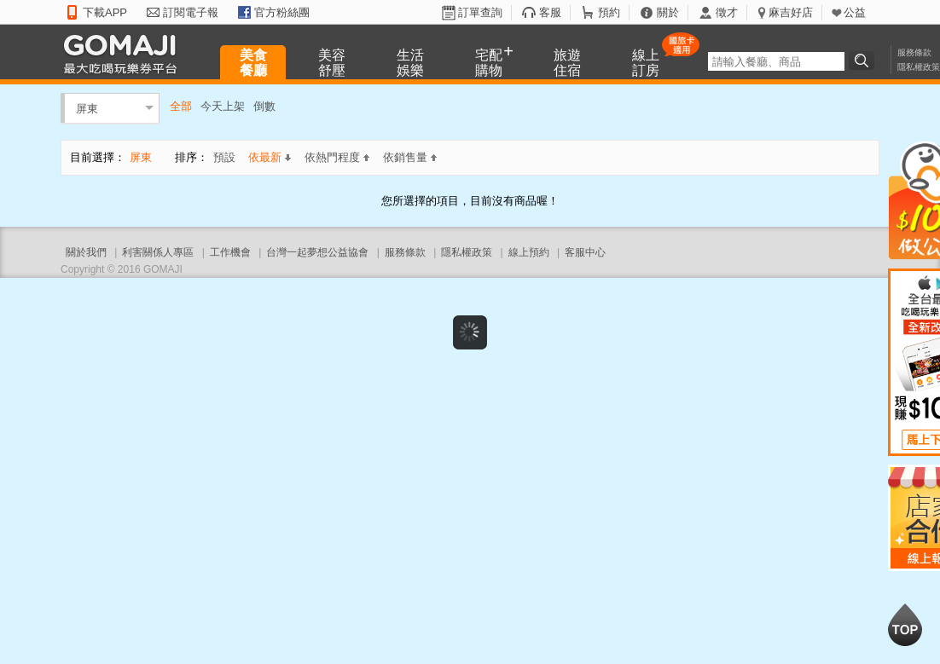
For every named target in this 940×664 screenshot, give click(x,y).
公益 (855, 12)
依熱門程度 (337, 157)
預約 (609, 12)
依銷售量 (410, 157)
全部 (181, 106)
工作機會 (230, 252)
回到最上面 (905, 625)
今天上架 (222, 106)
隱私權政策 (918, 67)
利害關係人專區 (158, 252)
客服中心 (585, 252)
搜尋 (864, 60)
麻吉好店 (791, 12)
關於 (668, 12)
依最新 (269, 157)
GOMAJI (124, 53)
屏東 (87, 107)
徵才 (727, 12)
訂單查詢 (480, 12)
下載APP (105, 12)
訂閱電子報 (190, 12)
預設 (224, 157)
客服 (550, 12)
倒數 (264, 106)
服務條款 (914, 52)
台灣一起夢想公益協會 (317, 252)
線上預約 (528, 252)
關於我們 (86, 252)
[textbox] (776, 61)
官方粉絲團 (282, 12)
